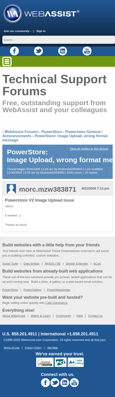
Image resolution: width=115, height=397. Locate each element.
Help (80, 316)
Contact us (95, 316)
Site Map (52, 347)
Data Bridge (31, 263)
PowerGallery (32, 290)
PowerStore (52, 132)
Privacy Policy (33, 347)
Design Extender (77, 263)
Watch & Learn (41, 316)
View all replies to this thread (89, 148)
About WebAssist (13, 316)
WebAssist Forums (21, 132)
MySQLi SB (52, 263)
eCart (97, 263)
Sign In (40, 30)
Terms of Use (11, 347)
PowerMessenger (58, 290)
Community (63, 316)
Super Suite (10, 263)
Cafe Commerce (56, 303)
